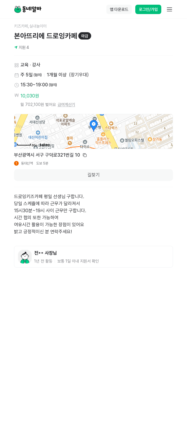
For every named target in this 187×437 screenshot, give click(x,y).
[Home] (27, 9)
